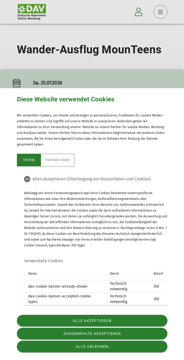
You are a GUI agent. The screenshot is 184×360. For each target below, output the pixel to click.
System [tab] (28, 160)
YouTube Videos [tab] (57, 160)
